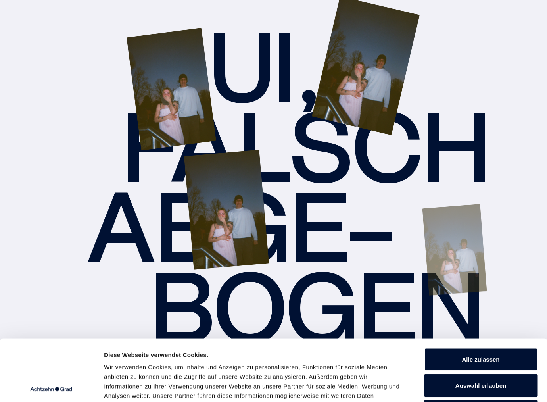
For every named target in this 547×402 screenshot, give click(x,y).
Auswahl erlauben (480, 324)
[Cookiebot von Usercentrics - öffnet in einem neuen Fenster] (51, 386)
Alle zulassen (480, 297)
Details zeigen (422, 386)
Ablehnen (480, 349)
